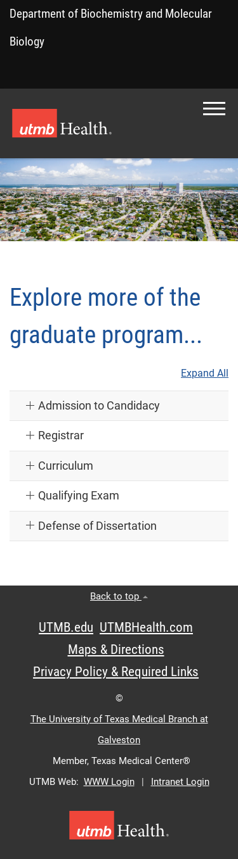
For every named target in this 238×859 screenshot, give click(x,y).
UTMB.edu (66, 627)
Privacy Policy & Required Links (116, 671)
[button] (214, 108)
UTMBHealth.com (146, 627)
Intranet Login (180, 781)
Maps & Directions (116, 649)
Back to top (119, 596)
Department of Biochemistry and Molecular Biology (111, 27)
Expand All (204, 373)
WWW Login (109, 781)
